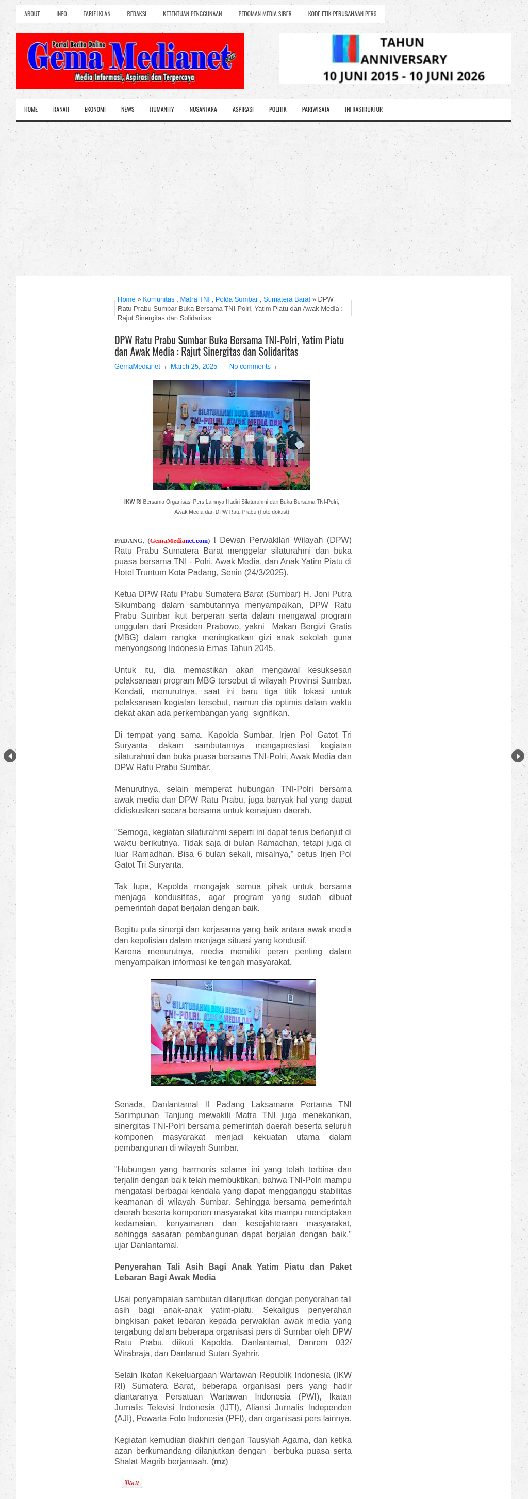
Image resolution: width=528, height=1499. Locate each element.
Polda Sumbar (237, 299)
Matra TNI (195, 299)
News (128, 109)
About (32, 13)
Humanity (162, 109)
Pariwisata (315, 109)
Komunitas (158, 299)
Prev (10, 756)
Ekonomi (95, 109)
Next (518, 756)
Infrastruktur (364, 109)
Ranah (61, 109)
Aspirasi (243, 109)
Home (31, 109)
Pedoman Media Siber (265, 13)
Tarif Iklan (97, 13)
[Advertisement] (264, 199)
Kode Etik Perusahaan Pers (342, 13)
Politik (278, 109)
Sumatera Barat (286, 299)
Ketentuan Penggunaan (192, 13)
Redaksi (137, 13)
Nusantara (203, 109)
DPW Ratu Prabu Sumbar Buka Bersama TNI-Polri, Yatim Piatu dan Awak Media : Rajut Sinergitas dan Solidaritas (229, 345)
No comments (250, 366)
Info (61, 13)
